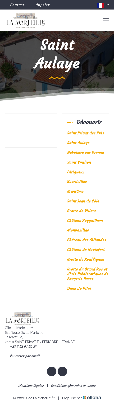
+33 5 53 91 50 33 (20, 347)
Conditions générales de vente (73, 386)
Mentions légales (31, 386)
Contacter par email (22, 356)
